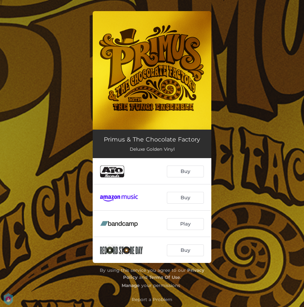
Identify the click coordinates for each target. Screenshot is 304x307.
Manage (131, 285)
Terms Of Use (164, 277)
